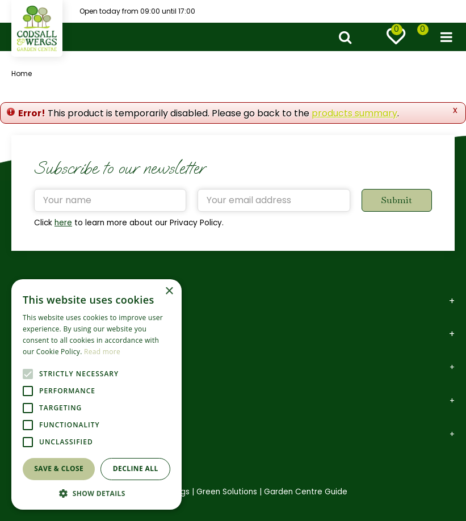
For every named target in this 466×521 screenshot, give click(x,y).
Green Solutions (226, 491)
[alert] (96, 394)
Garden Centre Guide (305, 491)
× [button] (169, 291)
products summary (354, 113)
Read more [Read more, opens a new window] (102, 351)
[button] (96, 493)
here (63, 222)
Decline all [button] (135, 468)
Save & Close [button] (58, 468)
